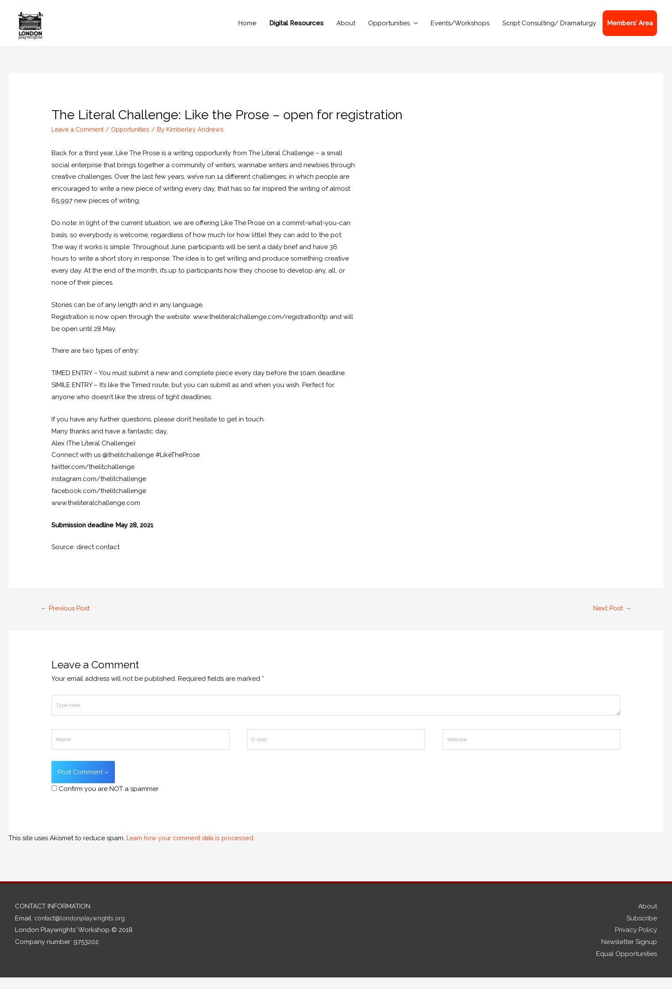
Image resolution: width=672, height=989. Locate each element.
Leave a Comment (79, 140)
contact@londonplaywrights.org (83, 930)
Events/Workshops (460, 29)
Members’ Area (630, 29)
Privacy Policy (636, 941)
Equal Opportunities (626, 965)
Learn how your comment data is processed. (194, 850)
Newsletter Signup (629, 953)
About (345, 29)
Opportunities (389, 29)
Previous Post (67, 620)
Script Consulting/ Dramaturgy (549, 29)
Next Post (611, 620)
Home (247, 29)
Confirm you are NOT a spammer (105, 801)
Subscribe (642, 930)
